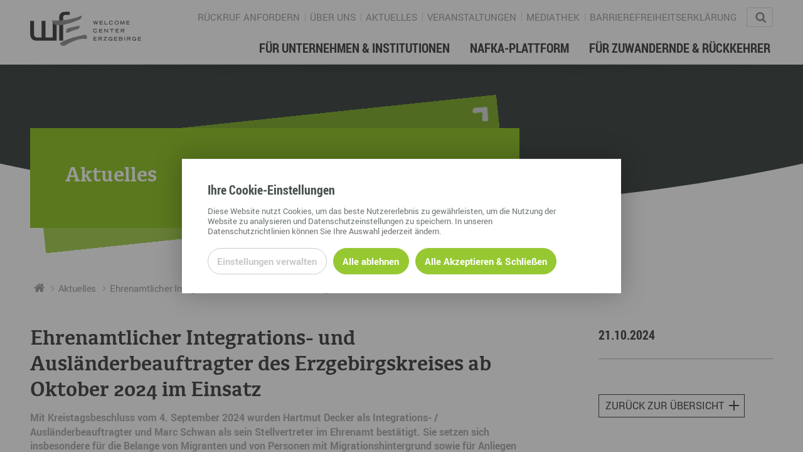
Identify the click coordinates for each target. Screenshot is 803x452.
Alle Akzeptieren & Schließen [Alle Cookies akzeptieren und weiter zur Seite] (486, 261)
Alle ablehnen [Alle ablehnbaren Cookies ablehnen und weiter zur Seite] (371, 261)
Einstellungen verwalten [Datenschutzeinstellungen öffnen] (267, 261)
